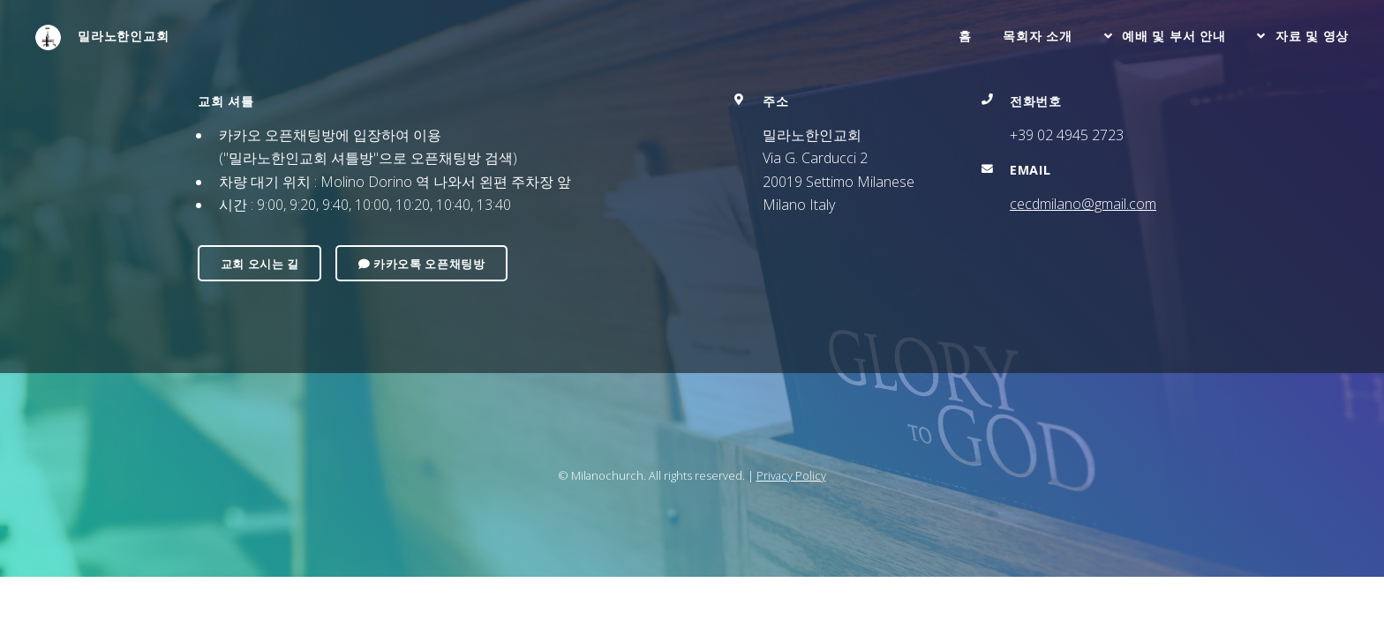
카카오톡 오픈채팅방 (421, 264)
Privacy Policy (791, 475)
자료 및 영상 (1312, 35)
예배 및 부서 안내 (1173, 35)
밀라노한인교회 (102, 37)
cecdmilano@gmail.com (1083, 203)
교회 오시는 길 (260, 264)
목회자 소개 (1037, 35)
